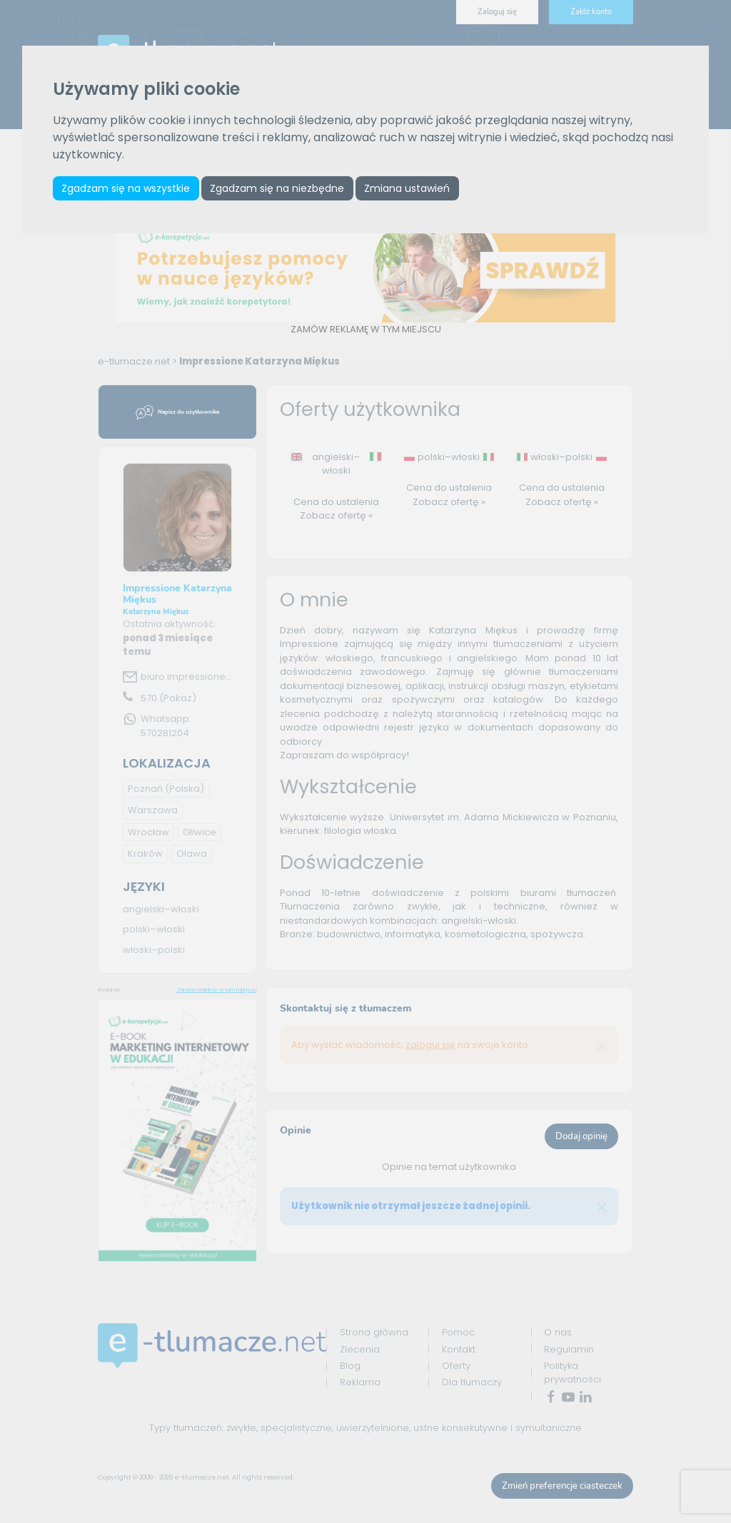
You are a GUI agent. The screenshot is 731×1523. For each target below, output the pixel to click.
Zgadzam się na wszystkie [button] (127, 188)
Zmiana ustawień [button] (415, 188)
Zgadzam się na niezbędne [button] (281, 188)
